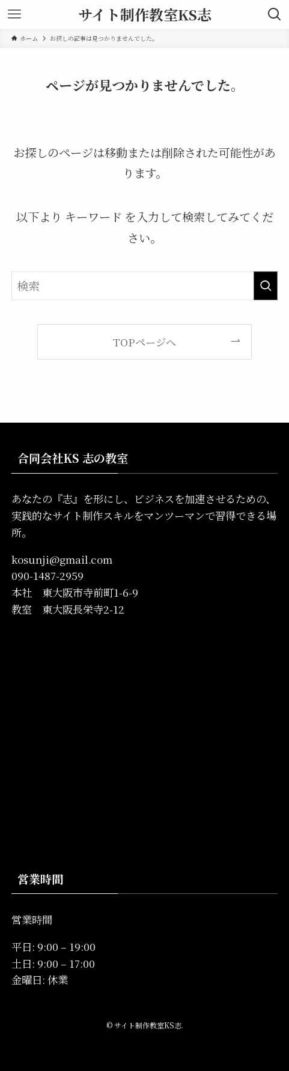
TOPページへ (144, 341)
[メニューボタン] (14, 14)
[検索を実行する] (266, 285)
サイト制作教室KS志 (144, 14)
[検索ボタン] (274, 14)
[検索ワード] (144, 285)
